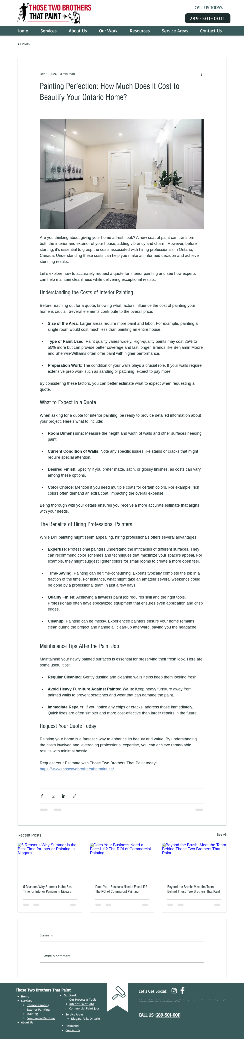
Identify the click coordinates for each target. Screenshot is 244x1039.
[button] (51, 31)
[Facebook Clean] (182, 990)
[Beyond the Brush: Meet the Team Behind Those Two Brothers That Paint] (194, 861)
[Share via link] (74, 796)
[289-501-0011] (207, 18)
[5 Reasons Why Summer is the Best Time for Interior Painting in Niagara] (50, 861)
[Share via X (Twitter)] (53, 796)
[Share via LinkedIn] (64, 796)
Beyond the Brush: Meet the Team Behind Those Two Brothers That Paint (193, 889)
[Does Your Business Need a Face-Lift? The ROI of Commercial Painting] (122, 861)
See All (221, 834)
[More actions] (201, 74)
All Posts (24, 44)
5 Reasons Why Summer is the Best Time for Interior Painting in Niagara (47, 889)
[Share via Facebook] (42, 796)
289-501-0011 (168, 1015)
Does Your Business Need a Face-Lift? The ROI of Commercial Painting (121, 889)
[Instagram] (174, 990)
